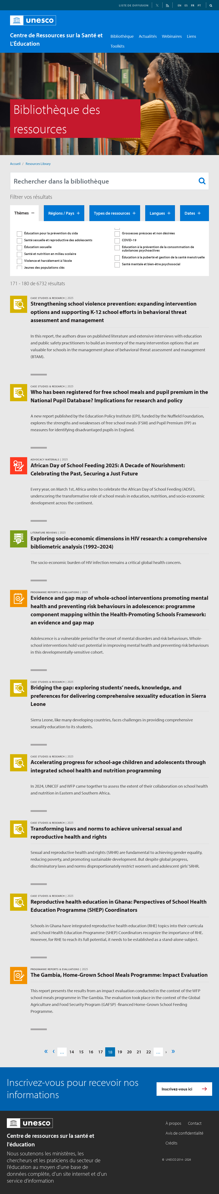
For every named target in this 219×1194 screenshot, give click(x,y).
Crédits (171, 1143)
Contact (194, 1123)
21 (139, 1051)
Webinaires (172, 36)
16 (91, 1051)
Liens (191, 36)
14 (71, 1051)
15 (81, 1051)
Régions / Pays (61, 213)
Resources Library (38, 163)
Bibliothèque (122, 36)
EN (179, 5)
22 (148, 1051)
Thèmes (21, 213)
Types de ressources (112, 213)
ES (186, 5)
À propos (173, 1123)
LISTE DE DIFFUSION (133, 5)
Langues (157, 213)
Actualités (148, 36)
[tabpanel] (109, 248)
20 (129, 1051)
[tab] (24, 213)
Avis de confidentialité (184, 1133)
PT (199, 5)
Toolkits (117, 46)
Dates (190, 213)
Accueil (15, 163)
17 (100, 1051)
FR (192, 5)
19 (119, 1051)
